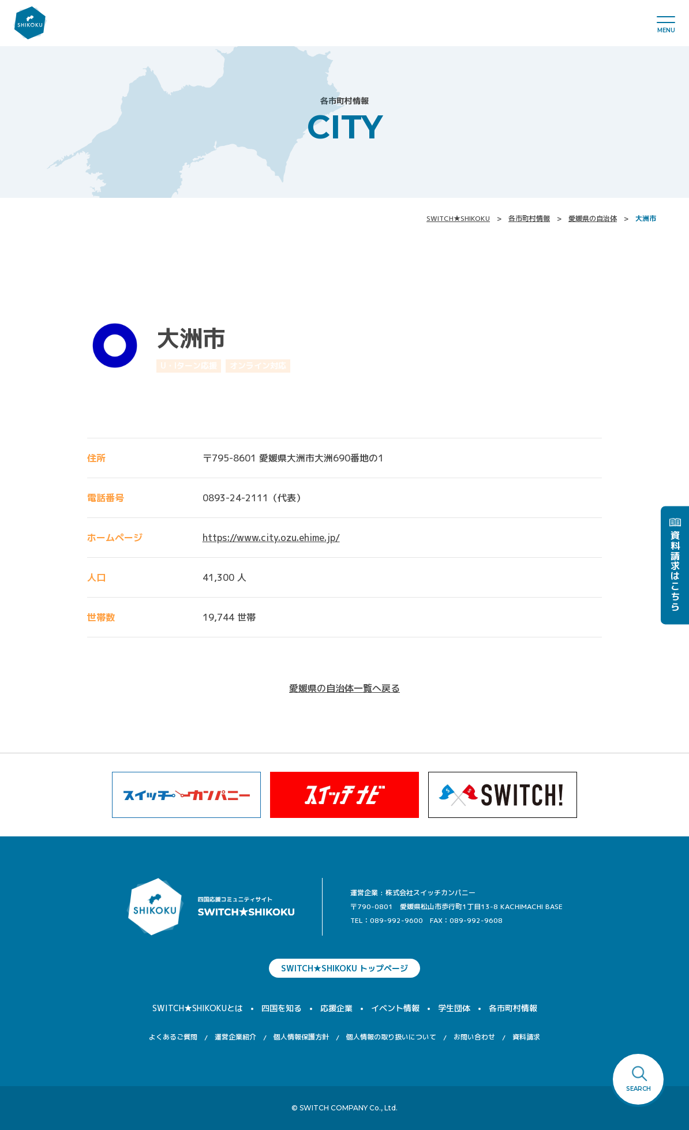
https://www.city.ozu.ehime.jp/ (271, 537)
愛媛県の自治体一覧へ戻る (344, 688)
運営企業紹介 (235, 1037)
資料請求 (526, 1037)
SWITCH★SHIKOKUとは (197, 1008)
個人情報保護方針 (301, 1037)
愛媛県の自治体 (592, 218)
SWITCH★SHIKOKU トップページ (344, 968)
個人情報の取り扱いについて (391, 1037)
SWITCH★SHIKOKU (458, 218)
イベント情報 (395, 1008)
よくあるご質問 (173, 1037)
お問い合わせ (474, 1037)
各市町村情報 (529, 218)
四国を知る (281, 1008)
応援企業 (336, 1008)
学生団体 (454, 1008)
